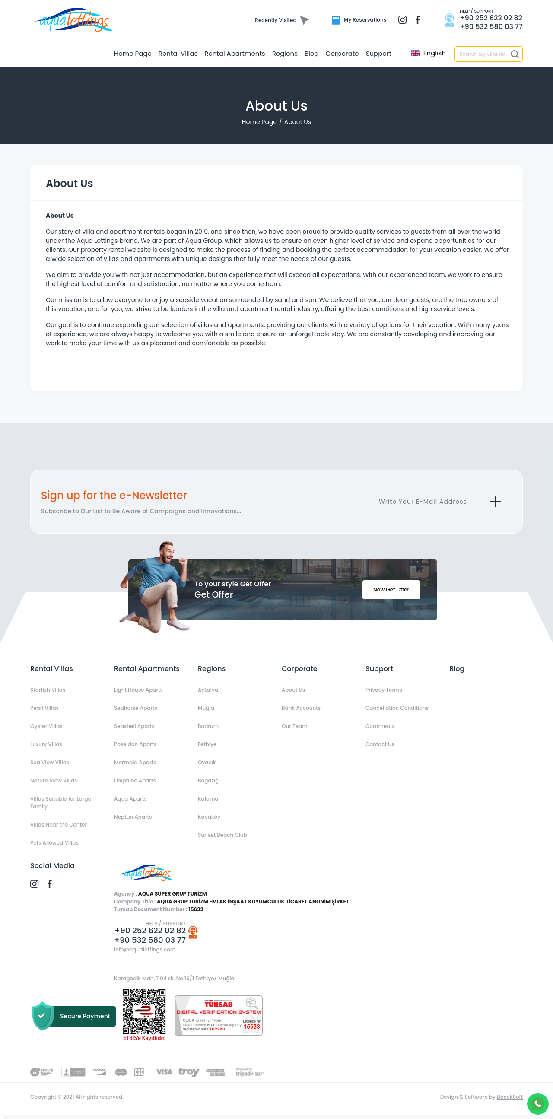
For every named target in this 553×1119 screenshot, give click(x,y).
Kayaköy (209, 816)
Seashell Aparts (134, 726)
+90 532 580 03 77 (150, 940)
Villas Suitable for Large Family (60, 802)
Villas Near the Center (58, 824)
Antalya (208, 689)
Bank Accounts (301, 708)
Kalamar (209, 798)
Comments (380, 726)
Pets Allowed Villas (54, 842)
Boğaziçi (209, 780)
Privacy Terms (383, 689)
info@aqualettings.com (144, 949)
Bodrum (208, 726)
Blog (456, 669)
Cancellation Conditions (397, 708)
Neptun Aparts (133, 816)
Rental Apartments (147, 669)
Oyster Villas (46, 726)
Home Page (259, 122)
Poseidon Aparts (135, 744)
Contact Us (379, 744)
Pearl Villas (44, 708)
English (428, 53)
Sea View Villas (49, 762)
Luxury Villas (46, 744)
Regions (212, 669)
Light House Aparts (138, 689)
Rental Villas (51, 669)
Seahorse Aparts (135, 708)
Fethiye (207, 744)
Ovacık (207, 762)
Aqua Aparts (130, 798)
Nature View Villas (53, 780)
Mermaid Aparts (135, 762)
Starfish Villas (47, 689)
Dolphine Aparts (135, 780)
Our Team (295, 726)
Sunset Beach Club (222, 835)
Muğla (206, 708)
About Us (297, 122)
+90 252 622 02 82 (150, 931)
